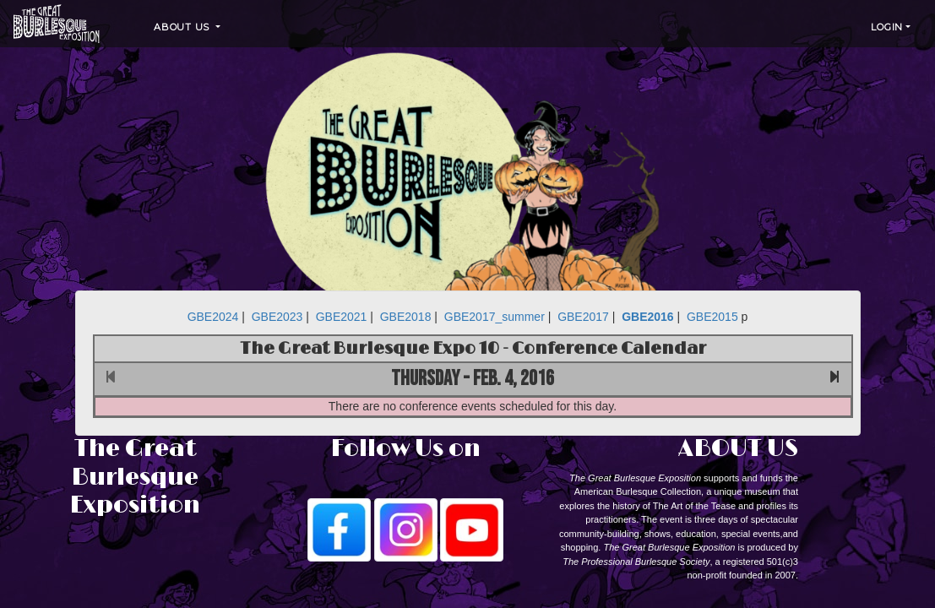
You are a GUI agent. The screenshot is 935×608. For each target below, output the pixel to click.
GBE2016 (647, 316)
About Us (183, 27)
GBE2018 (406, 316)
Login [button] (887, 27)
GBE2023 (277, 316)
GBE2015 (712, 316)
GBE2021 (341, 316)
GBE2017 (583, 316)
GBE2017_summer (494, 316)
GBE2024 (213, 316)
